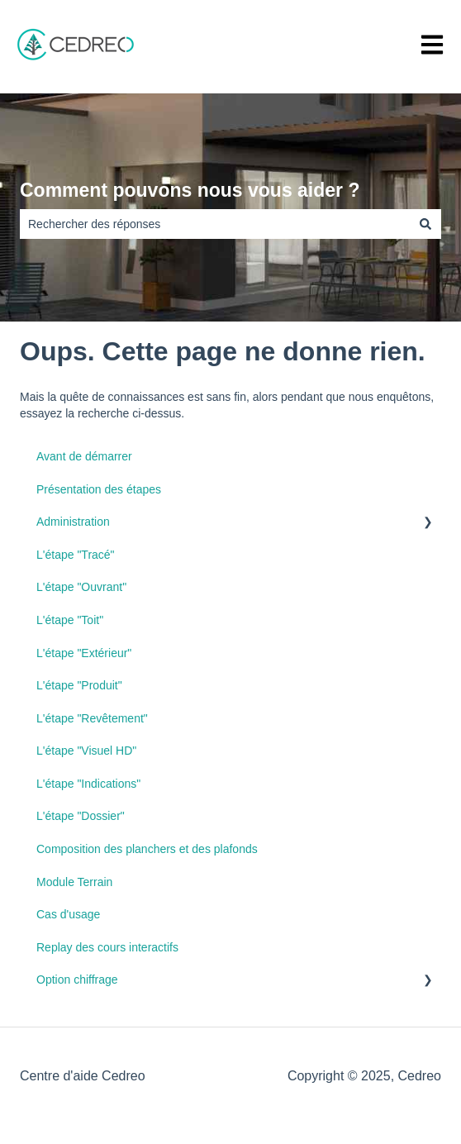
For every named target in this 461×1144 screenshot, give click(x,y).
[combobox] (215, 224)
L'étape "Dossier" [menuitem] (80, 815)
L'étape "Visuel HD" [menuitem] (86, 750)
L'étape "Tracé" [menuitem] (75, 554)
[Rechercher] (425, 224)
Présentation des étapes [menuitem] (98, 489)
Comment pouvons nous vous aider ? (189, 190)
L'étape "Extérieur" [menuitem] (83, 653)
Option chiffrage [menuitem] (77, 979)
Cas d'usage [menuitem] (68, 914)
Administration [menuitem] (73, 521)
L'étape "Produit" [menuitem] (79, 685)
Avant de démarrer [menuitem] (84, 456)
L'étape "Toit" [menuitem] (69, 620)
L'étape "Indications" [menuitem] (88, 783)
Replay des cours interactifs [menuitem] (107, 947)
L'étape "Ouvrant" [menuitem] (81, 586)
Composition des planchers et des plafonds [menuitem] (147, 849)
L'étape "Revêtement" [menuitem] (92, 718)
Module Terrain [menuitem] (74, 882)
